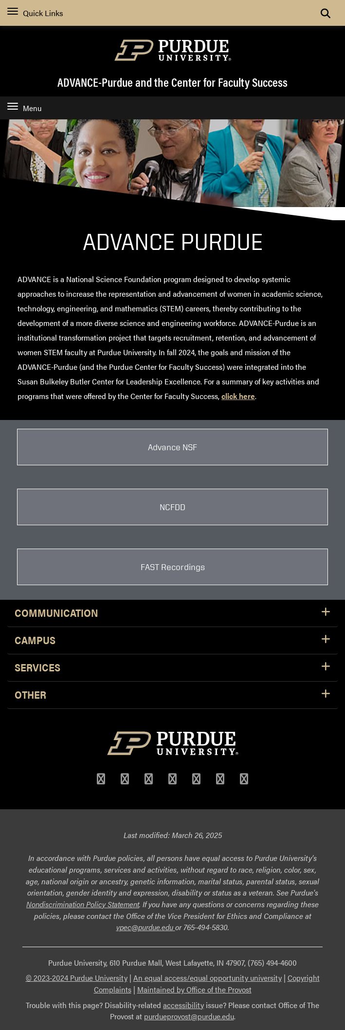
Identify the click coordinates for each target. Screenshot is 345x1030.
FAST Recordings (173, 566)
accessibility (183, 1005)
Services (172, 668)
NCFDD (172, 506)
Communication (172, 613)
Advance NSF (172, 446)
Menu (24, 108)
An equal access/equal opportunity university (207, 977)
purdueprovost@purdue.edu (189, 1016)
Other (172, 695)
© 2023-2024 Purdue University (76, 977)
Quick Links (35, 13)
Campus (172, 640)
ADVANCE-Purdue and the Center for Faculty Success (172, 82)
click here (238, 395)
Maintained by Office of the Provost (194, 989)
